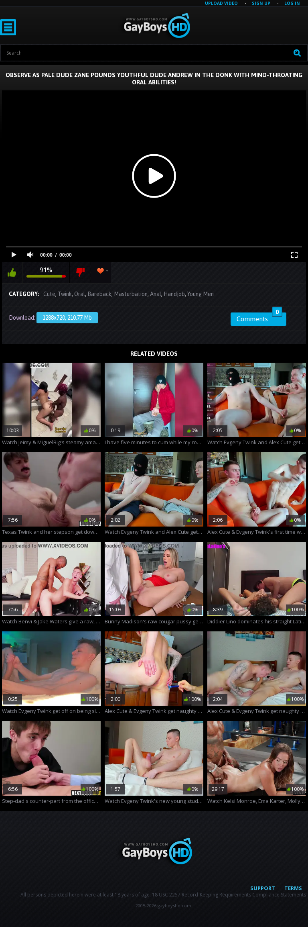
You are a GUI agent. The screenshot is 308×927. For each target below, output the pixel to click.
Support (262, 888)
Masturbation (131, 294)
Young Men (200, 294)
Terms (293, 888)
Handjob (174, 294)
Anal (155, 294)
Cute (49, 294)
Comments (259, 317)
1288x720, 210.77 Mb (67, 317)
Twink (65, 294)
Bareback (99, 294)
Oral (79, 294)
